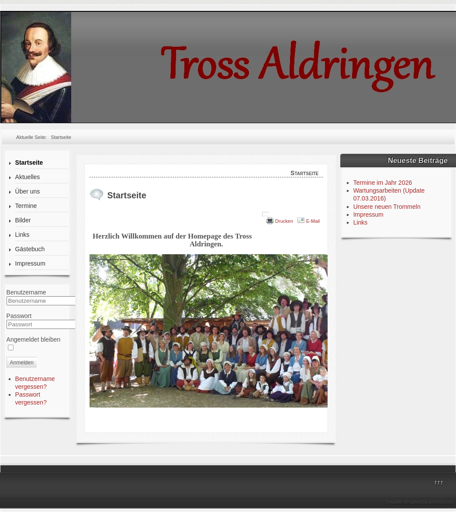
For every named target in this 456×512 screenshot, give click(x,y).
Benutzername (26, 292)
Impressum (30, 263)
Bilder (23, 220)
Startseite (29, 162)
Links (22, 234)
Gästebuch (30, 249)
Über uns (27, 191)
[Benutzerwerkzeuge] (265, 214)
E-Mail (313, 221)
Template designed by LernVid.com (419, 502)
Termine (26, 205)
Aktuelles (27, 176)
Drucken (284, 221)
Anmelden (22, 363)
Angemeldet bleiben (34, 339)
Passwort (19, 315)
